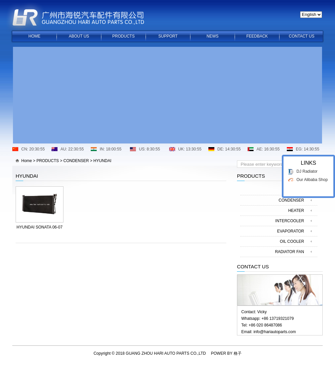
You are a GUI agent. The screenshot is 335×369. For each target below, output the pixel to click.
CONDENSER (76, 160)
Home (26, 160)
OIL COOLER (292, 241)
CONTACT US (301, 36)
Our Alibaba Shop (312, 177)
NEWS (213, 36)
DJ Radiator (306, 168)
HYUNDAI (102, 160)
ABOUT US (79, 36)
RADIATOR (294, 190)
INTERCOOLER (289, 221)
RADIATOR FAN (289, 251)
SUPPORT (168, 36)
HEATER (296, 210)
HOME (35, 36)
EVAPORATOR (290, 231)
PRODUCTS (123, 36)
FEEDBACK (257, 36)
